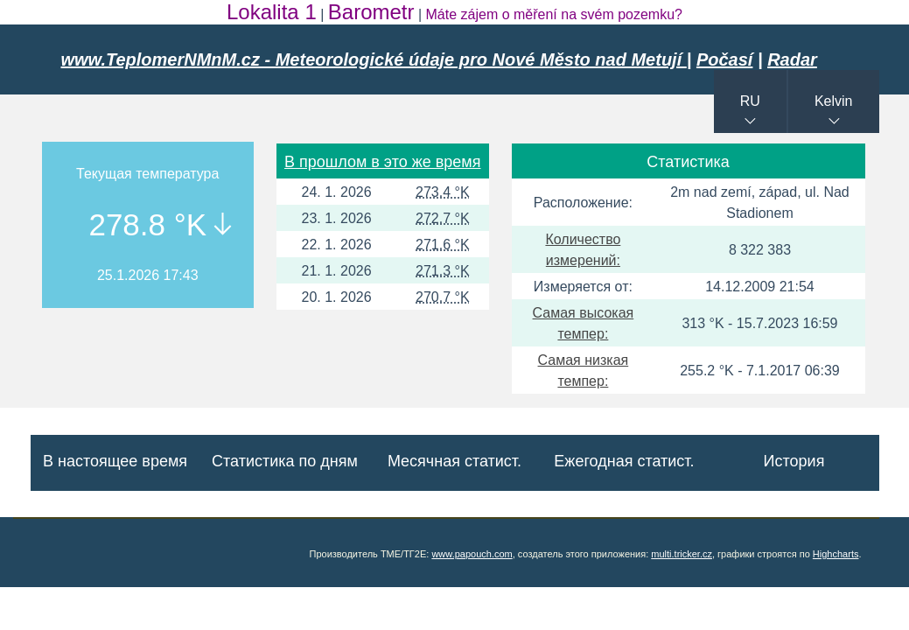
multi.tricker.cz (681, 554)
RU (750, 101)
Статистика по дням (285, 461)
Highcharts (836, 554)
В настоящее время (115, 461)
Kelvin (834, 101)
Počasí (724, 59)
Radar (792, 59)
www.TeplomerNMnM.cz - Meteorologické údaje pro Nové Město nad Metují (374, 59)
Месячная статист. (454, 461)
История (794, 461)
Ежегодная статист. (624, 461)
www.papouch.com (471, 554)
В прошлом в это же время (382, 162)
